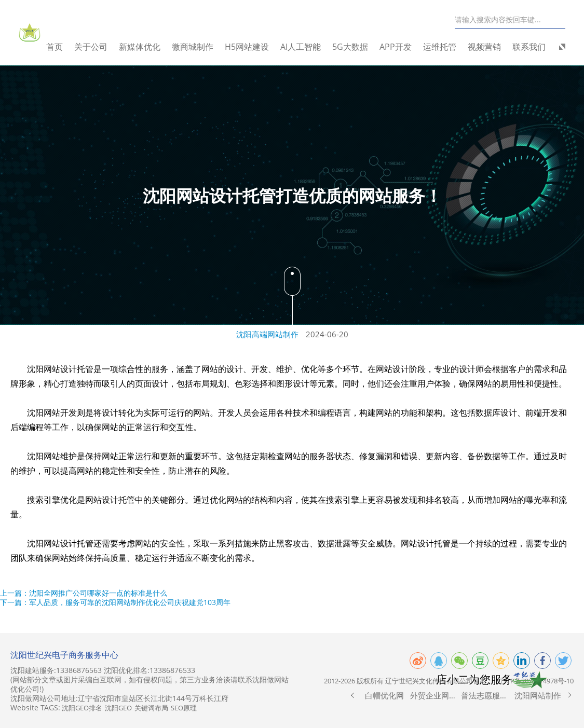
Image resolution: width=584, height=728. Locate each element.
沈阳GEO (118, 707)
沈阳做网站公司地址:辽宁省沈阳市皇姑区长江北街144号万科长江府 (119, 698)
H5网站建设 (255, 46)
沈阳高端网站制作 (267, 334)
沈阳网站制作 (537, 695)
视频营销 (492, 46)
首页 (63, 46)
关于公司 (99, 46)
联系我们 (537, 46)
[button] (352, 695)
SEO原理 (184, 707)
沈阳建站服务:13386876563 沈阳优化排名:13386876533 (102, 670)
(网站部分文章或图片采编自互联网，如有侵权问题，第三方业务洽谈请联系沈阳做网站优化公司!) (149, 684)
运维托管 (448, 46)
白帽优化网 (384, 695)
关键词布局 (151, 707)
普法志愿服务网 (486, 695)
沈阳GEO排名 (82, 707)
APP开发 (404, 46)
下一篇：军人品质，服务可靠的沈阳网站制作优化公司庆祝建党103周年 (115, 602)
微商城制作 (201, 46)
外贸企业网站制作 (435, 695)
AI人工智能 (309, 46)
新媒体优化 (148, 46)
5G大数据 (358, 46)
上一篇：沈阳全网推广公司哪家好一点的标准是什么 (83, 593)
